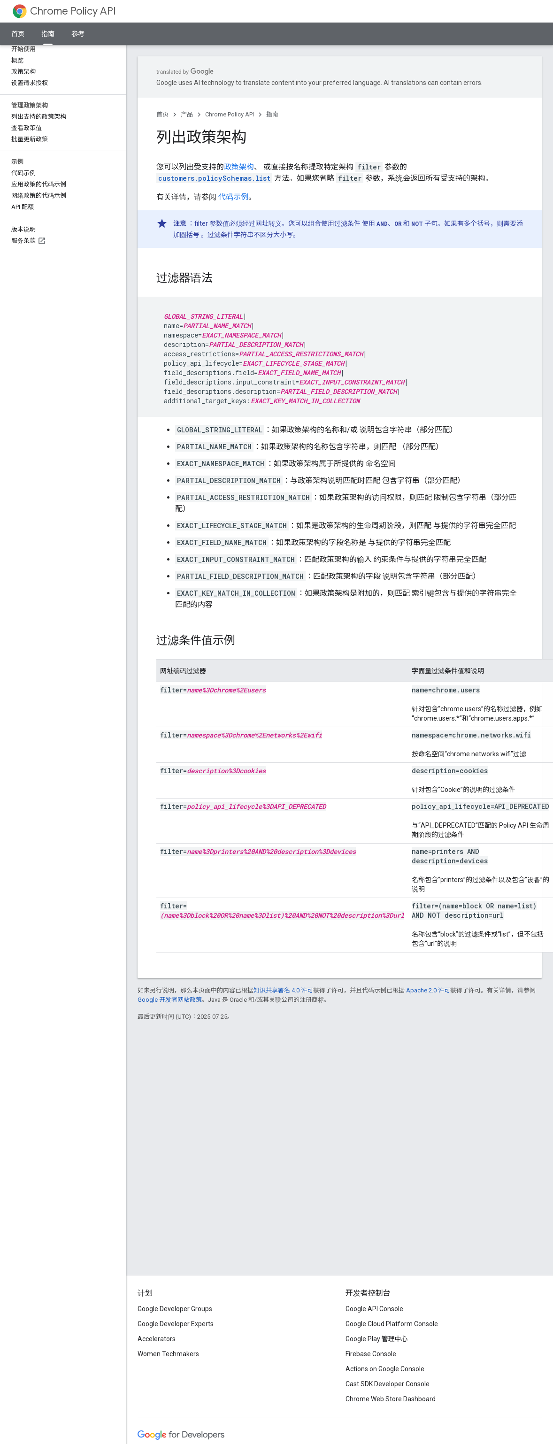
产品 (187, 114)
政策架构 (239, 166)
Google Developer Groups (175, 1309)
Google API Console (374, 1309)
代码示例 (233, 196)
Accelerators (157, 1339)
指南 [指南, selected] (47, 34)
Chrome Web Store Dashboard (391, 1399)
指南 (272, 114)
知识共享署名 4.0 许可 (283, 990)
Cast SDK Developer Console (388, 1384)
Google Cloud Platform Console (392, 1324)
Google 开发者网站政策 (170, 999)
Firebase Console (371, 1354)
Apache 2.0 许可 (428, 990)
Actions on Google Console (385, 1369)
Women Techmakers (168, 1354)
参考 (77, 34)
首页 (17, 34)
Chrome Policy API (73, 11)
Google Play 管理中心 (377, 1339)
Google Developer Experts (176, 1324)
